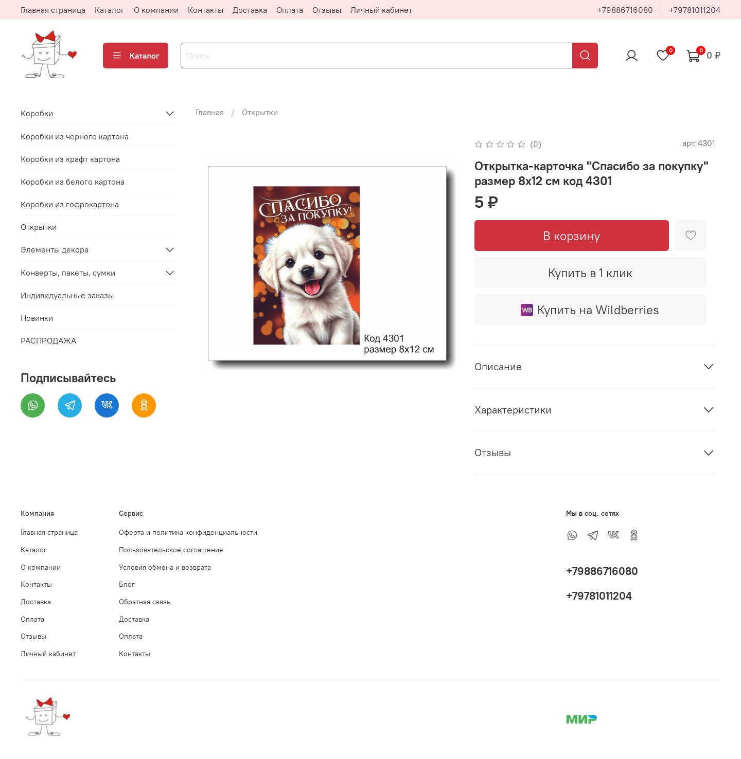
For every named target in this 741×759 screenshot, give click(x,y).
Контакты (205, 10)
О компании (156, 10)
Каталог (110, 10)
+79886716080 (625, 10)
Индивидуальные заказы (67, 295)
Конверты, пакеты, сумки (68, 272)
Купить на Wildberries (590, 309)
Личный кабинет (381, 10)
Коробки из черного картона (75, 136)
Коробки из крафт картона (70, 159)
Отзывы (326, 10)
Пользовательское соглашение (171, 549)
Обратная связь (144, 601)
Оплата (289, 10)
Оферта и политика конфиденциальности (188, 532)
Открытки (260, 112)
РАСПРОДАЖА (48, 340)
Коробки (37, 113)
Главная (210, 112)
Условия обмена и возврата (165, 567)
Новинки (37, 318)
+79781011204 (694, 10)
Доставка (250, 10)
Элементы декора (55, 249)
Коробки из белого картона (73, 181)
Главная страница (53, 10)
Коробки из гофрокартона (70, 204)
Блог (127, 584)
